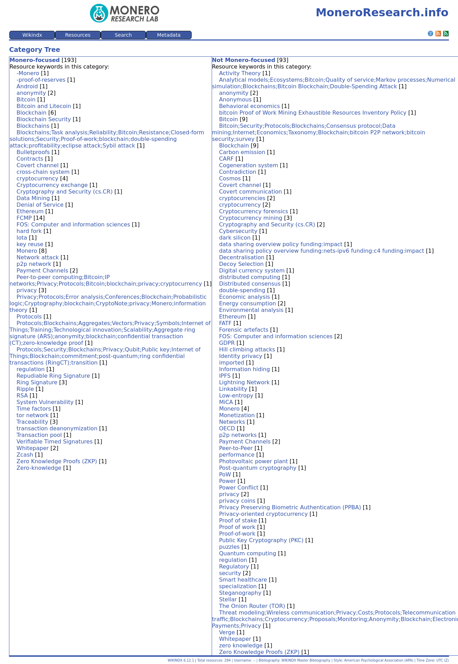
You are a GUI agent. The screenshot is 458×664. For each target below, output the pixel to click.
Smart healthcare (243, 579)
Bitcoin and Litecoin (44, 106)
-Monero (28, 73)
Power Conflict (238, 487)
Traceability (32, 422)
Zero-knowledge (39, 468)
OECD (227, 428)
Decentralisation (241, 257)
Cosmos (230, 178)
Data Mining (33, 198)
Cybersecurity (238, 231)
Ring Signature (37, 382)
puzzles (229, 547)
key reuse (30, 244)
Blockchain (32, 112)
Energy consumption (247, 303)
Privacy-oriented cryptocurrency (263, 514)
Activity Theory (240, 73)
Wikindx (32, 35)
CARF (226, 158)
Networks (232, 422)
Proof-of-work (237, 533)
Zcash (25, 454)
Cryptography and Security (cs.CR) (65, 191)
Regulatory (234, 566)
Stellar (228, 599)
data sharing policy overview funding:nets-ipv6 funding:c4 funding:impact (321, 251)
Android (27, 86)
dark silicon (234, 237)
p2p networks (238, 435)
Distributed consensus (250, 283)
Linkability (233, 389)
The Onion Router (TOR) (252, 606)
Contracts (30, 158)
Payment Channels (42, 270)
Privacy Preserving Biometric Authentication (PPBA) (290, 507)
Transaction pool (39, 435)
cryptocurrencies (242, 198)
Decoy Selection (241, 264)
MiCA (226, 402)
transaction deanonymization (57, 428)
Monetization (237, 415)
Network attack (38, 257)
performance (236, 454)
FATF (225, 323)
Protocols (29, 316)
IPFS (224, 376)
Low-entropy (236, 395)
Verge (227, 632)
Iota (22, 237)
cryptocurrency (37, 178)
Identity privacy (240, 356)
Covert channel (38, 165)
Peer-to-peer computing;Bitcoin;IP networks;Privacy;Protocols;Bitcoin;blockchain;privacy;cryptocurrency (105, 280)
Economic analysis (244, 297)
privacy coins (237, 500)
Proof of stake (238, 520)
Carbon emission (242, 152)
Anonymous (235, 99)
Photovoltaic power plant (253, 461)
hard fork (29, 231)
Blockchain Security (44, 119)
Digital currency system (252, 270)
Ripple (25, 389)
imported (231, 362)
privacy (27, 290)
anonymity (31, 93)
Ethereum (30, 211)
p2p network (34, 264)
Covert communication (250, 191)
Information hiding (244, 369)
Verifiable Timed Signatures (55, 441)
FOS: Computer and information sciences (73, 224)
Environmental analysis (251, 310)
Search (123, 35)
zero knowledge (241, 645)
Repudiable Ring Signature (53, 376)
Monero (27, 251)
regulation (31, 369)
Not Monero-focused (243, 60)
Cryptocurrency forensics (253, 211)
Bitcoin (26, 99)
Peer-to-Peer (236, 448)
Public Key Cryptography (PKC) (261, 540)
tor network (33, 415)
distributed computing (249, 277)
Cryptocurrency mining (250, 218)
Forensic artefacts (243, 329)
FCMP (24, 218)
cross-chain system (43, 172)
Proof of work (237, 527)
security (230, 573)
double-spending (242, 290)
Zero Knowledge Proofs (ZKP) (57, 461)
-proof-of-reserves (41, 80)
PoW (225, 474)
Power (227, 481)
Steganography (240, 593)
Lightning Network (244, 382)
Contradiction (237, 172)
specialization (238, 586)
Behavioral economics (249, 106)
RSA (22, 395)
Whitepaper (33, 448)
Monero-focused (34, 60)
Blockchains (33, 126)
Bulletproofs (33, 152)
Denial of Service (40, 204)
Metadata (169, 35)
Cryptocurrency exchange (52, 185)
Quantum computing (247, 553)
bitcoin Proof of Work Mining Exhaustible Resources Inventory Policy (312, 112)
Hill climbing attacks (247, 349)
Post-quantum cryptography (257, 468)
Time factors (34, 408)
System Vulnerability (45, 402)
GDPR (227, 343)
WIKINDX (175, 660)
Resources (78, 35)
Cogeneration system (248, 165)
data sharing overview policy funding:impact (280, 244)
